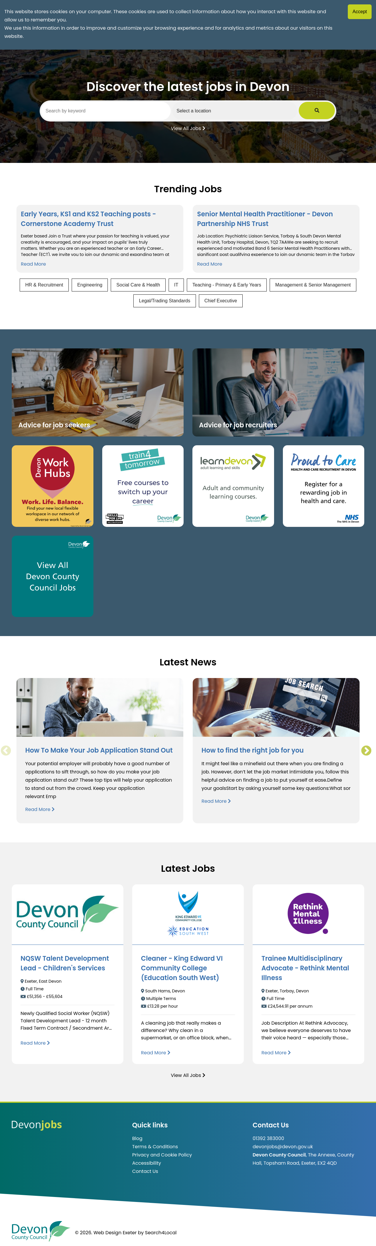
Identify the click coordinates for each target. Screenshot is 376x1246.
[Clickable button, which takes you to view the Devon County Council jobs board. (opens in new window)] (52, 576)
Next (366, 750)
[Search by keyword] (111, 111)
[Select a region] (249, 110)
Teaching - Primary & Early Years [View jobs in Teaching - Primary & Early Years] (226, 284)
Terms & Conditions (155, 1146)
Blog (137, 1138)
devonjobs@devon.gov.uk (283, 1146)
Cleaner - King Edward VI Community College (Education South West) (182, 968)
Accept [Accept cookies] (359, 11)
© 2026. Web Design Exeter (106, 1232)
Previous (5, 750)
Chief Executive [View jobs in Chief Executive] (220, 300)
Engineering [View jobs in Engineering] (89, 284)
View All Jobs (188, 128)
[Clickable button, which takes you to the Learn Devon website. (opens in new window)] (233, 486)
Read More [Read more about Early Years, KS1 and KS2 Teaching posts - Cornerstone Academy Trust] (33, 264)
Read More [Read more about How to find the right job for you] (216, 801)
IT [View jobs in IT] (176, 284)
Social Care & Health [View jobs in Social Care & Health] (138, 284)
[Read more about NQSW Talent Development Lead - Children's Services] (35, 1043)
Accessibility (146, 1163)
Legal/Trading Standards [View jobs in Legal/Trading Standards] (164, 300)
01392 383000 (268, 1138)
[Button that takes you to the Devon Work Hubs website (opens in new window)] (52, 486)
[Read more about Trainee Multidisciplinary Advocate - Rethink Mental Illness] (276, 1052)
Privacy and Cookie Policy (162, 1154)
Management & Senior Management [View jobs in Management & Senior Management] (313, 284)
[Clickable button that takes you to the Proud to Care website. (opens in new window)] (324, 486)
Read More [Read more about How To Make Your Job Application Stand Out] (40, 809)
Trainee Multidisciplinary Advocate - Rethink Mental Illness (305, 968)
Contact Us (145, 1171)
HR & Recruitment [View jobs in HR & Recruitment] (44, 284)
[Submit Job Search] (326, 110)
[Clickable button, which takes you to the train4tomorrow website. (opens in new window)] (143, 486)
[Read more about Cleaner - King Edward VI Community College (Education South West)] (155, 1052)
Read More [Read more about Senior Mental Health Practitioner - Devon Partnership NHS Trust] (209, 264)
